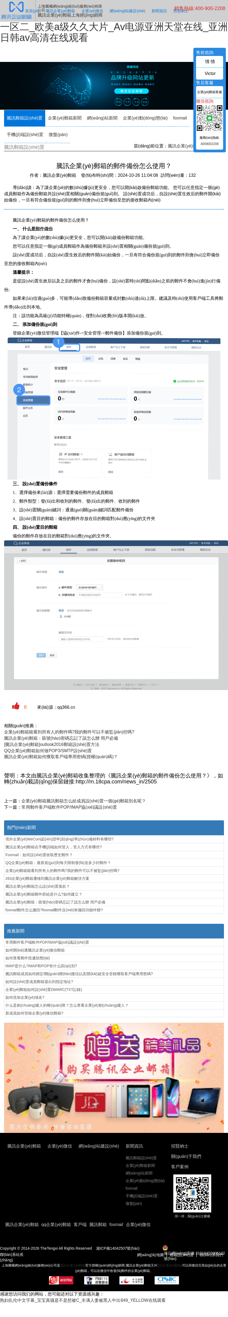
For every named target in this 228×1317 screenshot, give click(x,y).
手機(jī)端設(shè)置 (25, 134)
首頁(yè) (32, 11)
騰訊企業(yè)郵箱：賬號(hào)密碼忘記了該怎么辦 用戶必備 (61, 738)
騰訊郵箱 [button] (98, 1224)
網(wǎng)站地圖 (150, 1255)
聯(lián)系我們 (211, 1255)
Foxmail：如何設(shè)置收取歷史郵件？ (39, 855)
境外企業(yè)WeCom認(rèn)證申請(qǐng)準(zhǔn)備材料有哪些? (59, 839)
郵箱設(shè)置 (182, 1255)
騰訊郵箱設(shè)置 (25, 118)
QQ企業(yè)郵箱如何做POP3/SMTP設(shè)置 (48, 750)
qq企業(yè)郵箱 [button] (56, 1224)
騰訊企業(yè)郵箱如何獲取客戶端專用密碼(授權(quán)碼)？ (61, 756)
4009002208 (210, 144)
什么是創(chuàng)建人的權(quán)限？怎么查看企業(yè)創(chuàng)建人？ (67, 1005)
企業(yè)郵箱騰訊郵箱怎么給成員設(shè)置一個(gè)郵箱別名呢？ (83, 801)
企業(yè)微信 (92, 11)
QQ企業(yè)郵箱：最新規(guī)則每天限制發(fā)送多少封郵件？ (58, 863)
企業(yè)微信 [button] (138, 1224)
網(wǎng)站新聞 (102, 118)
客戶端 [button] (80, 1224)
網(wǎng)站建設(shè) (127, 11)
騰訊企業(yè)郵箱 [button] (22, 1224)
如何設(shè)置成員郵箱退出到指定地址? (39, 981)
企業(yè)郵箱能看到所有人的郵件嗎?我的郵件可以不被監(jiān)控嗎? (69, 732)
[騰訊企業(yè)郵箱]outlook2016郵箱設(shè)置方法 (51, 744)
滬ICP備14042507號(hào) (117, 1248)
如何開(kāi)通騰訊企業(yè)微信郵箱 (35, 950)
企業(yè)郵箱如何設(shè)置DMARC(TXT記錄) (43, 989)
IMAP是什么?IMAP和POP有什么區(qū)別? (41, 966)
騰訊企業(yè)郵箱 (60, 11)
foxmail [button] (116, 1224)
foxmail (180, 118)
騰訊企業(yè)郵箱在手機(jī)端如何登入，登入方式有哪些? (53, 847)
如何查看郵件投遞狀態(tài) (27, 958)
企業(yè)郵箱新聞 (65, 118)
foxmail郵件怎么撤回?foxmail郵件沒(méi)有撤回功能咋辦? (54, 910)
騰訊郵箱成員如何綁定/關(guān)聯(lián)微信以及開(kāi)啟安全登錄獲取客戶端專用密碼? (79, 974)
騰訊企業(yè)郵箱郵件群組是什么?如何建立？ (43, 894)
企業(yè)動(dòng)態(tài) (145, 118)
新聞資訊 (159, 11)
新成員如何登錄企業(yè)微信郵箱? (34, 1013)
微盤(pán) (58, 134)
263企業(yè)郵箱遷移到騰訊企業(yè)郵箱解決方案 (47, 878)
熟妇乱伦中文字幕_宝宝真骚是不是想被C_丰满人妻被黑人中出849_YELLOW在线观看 (83, 1300)
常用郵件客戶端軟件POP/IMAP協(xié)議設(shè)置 (69, 807)
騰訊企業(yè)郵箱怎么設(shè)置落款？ (37, 886)
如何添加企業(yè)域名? (24, 997)
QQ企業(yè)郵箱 (169, 1265)
